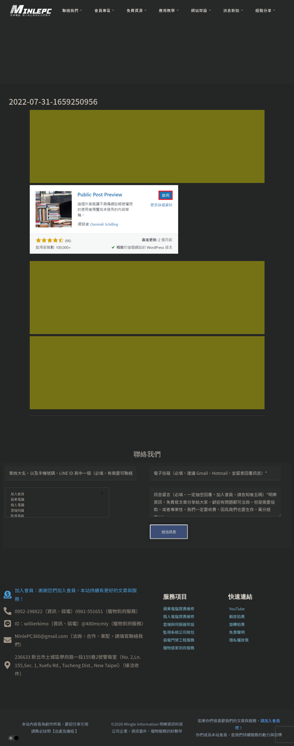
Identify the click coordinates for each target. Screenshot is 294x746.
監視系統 (53, 516)
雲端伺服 (53, 510)
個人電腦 (53, 505)
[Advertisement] (147, 146)
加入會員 (53, 494)
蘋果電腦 (53, 499)
